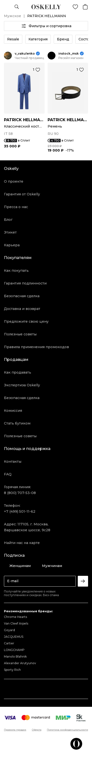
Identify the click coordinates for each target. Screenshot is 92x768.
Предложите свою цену (26, 321)
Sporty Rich (12, 670)
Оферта (36, 729)
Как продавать (17, 372)
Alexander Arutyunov (20, 663)
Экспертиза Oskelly (22, 385)
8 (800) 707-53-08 (20, 493)
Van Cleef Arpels (16, 623)
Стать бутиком (17, 423)
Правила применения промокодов (36, 347)
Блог (8, 219)
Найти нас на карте (22, 543)
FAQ (8, 474)
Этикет (10, 232)
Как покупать (16, 270)
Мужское (12, 16)
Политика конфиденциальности (67, 729)
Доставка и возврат (22, 309)
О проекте (13, 181)
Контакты (12, 461)
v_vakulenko (25, 53)
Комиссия (13, 410)
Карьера (12, 245)
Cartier (9, 643)
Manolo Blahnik (15, 656)
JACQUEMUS (13, 636)
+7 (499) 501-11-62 (19, 511)
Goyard (9, 630)
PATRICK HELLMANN (24, 120)
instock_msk (68, 53)
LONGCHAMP (14, 650)
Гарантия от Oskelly (22, 194)
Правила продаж (15, 729)
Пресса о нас (16, 207)
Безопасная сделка (21, 296)
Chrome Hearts (15, 617)
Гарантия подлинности (25, 283)
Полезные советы (20, 334)
